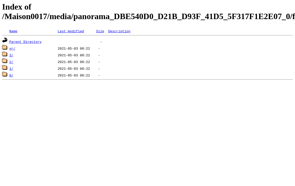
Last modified (71, 31)
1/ (11, 68)
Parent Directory (25, 41)
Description (119, 31)
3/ (11, 55)
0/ (11, 75)
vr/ (12, 48)
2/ (11, 61)
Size (100, 31)
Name (13, 31)
